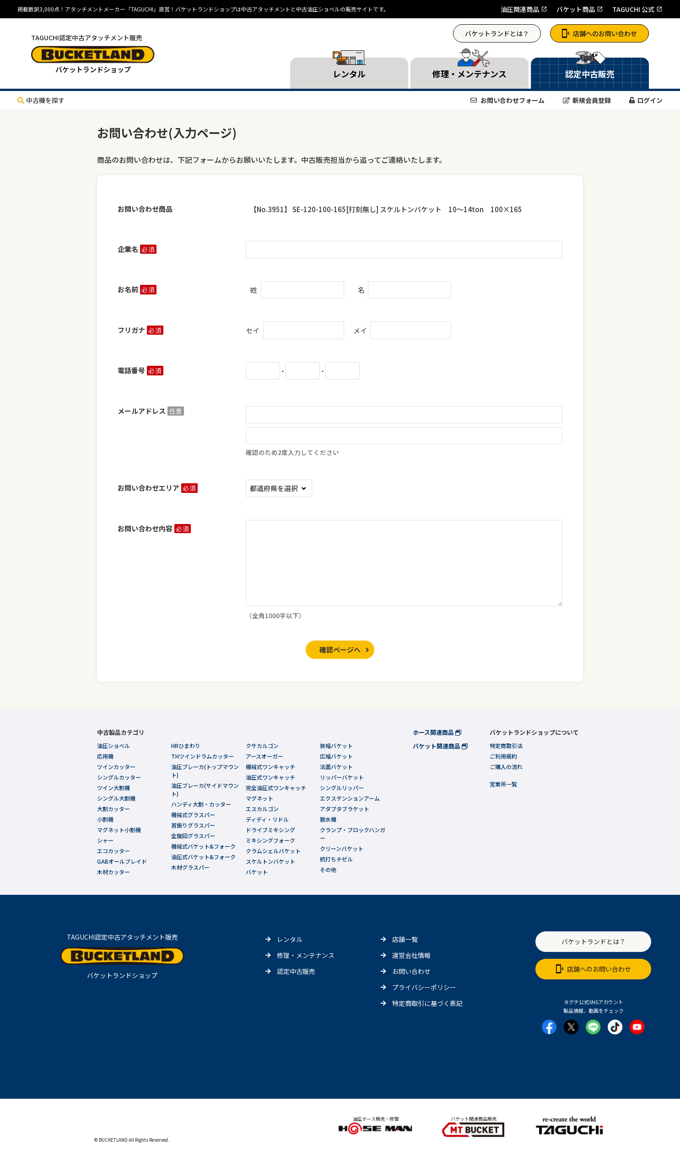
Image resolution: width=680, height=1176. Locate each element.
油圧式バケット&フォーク (203, 857)
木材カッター (113, 872)
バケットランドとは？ (497, 33)
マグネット (259, 798)
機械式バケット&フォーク (203, 846)
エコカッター (113, 851)
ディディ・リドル (267, 819)
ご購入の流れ (506, 766)
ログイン (646, 100)
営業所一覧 (503, 784)
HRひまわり (185, 745)
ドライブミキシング (270, 830)
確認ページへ (340, 649)
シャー (105, 840)
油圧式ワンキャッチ (270, 777)
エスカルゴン (262, 809)
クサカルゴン (262, 745)
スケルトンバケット (270, 861)
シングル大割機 (116, 798)
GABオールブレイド (122, 861)
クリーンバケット (341, 848)
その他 (328, 869)
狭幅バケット (336, 745)
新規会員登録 (587, 100)
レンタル (289, 939)
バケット (257, 872)
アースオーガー (264, 756)
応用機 (105, 756)
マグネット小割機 (119, 830)
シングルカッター (119, 777)
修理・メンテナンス (306, 955)
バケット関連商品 (440, 746)
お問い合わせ (411, 971)
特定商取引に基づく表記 (427, 1003)
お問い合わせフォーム (507, 100)
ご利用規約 (503, 756)
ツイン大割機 (113, 787)
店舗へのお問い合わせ (599, 33)
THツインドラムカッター (202, 756)
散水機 (328, 819)
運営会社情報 (411, 955)
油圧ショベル (113, 745)
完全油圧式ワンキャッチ (276, 787)
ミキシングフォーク (270, 840)
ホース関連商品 (437, 732)
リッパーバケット (342, 777)
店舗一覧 (405, 939)
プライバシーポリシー (424, 987)
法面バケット (336, 766)
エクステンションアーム (350, 798)
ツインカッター (116, 766)
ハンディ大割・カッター (201, 804)
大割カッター (113, 809)
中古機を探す (41, 100)
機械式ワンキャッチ (270, 766)
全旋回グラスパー (193, 835)
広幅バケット (336, 756)
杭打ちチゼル (336, 859)
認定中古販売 (296, 971)
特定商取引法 (506, 745)
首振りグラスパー (193, 825)
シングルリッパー (342, 787)
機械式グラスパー (193, 814)
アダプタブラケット (344, 809)
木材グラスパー (190, 867)
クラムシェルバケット (273, 851)
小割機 (105, 819)
